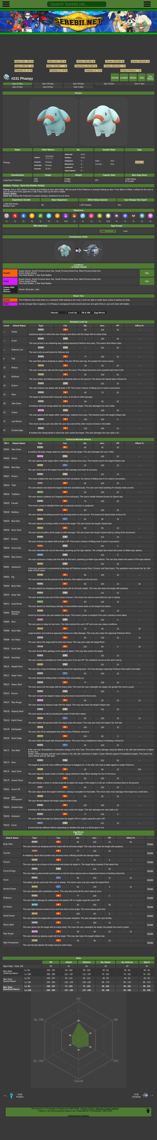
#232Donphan (136, 1095)
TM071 (6, 604)
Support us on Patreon (78, 1115)
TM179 (6, 780)
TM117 (6, 675)
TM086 (6, 631)
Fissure (6, 862)
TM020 (6, 494)
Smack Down (17, 780)
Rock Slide (16, 631)
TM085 (6, 622)
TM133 (6, 720)
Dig (12, 577)
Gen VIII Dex (48, 84)
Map (147, 273)
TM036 (6, 530)
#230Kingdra (19, 1095)
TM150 (6, 738)
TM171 (6, 750)
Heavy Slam (16, 684)
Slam (13, 394)
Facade (14, 503)
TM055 (6, 577)
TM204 (6, 807)
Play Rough (16, 702)
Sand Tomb (16, 771)
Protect (14, 476)
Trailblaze (15, 494)
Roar (13, 762)
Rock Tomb (16, 530)
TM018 (6, 485)
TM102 (6, 649)
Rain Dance (16, 557)
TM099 (6, 640)
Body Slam (16, 586)
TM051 (6, 567)
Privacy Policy (87, 1108)
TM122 (6, 693)
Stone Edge (16, 738)
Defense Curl (17, 350)
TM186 (6, 798)
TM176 (6, 771)
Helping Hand (17, 711)
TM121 (6, 684)
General (114, 77)
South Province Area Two (43, 271)
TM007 (6, 476)
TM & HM (85, 312)
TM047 (6, 539)
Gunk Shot (16, 649)
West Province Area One (90, 271)
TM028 (6, 512)
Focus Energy (9, 871)
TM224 (6, 825)
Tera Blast (15, 750)
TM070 (6, 595)
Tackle (14, 332)
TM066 (6, 586)
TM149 (6, 729)
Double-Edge (17, 430)
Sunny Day (16, 548)
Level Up (72, 312)
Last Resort (16, 421)
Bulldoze (15, 377)
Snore (6, 880)
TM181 (6, 789)
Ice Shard (7, 907)
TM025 (6, 503)
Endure (14, 386)
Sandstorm (16, 567)
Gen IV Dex (17, 87)
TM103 (6, 658)
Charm (14, 412)
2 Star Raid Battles (43, 275)
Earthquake (16, 729)
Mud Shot (15, 521)
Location (124, 77)
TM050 (6, 557)
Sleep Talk (16, 595)
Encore (14, 693)
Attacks (133, 77)
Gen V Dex (139, 84)
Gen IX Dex (17, 84)
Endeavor (15, 816)
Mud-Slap (15, 467)
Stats (141, 77)
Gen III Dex (48, 87)
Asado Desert (25, 271)
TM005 (6, 467)
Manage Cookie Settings (107, 1108)
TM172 (6, 762)
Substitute (15, 658)
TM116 (6, 667)
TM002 (6, 458)
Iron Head (15, 640)
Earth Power (16, 720)
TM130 (6, 711)
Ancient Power (9, 889)
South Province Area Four (66, 271)
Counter (6, 853)
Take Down (16, 403)
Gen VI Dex (109, 84)
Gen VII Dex (78, 84)
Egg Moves (150, 77)
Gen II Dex (78, 87)
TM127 (6, 702)
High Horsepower (16, 798)
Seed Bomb (16, 604)
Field (125, 231)
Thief (13, 485)
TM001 (6, 449)
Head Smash (9, 916)
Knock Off (15, 789)
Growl (14, 341)
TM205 (6, 816)
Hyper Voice (16, 675)
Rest (13, 622)
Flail (13, 359)
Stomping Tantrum (15, 613)
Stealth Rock (17, 667)
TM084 (6, 613)
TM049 (6, 548)
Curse (14, 825)
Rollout (14, 368)
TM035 (6, 521)
